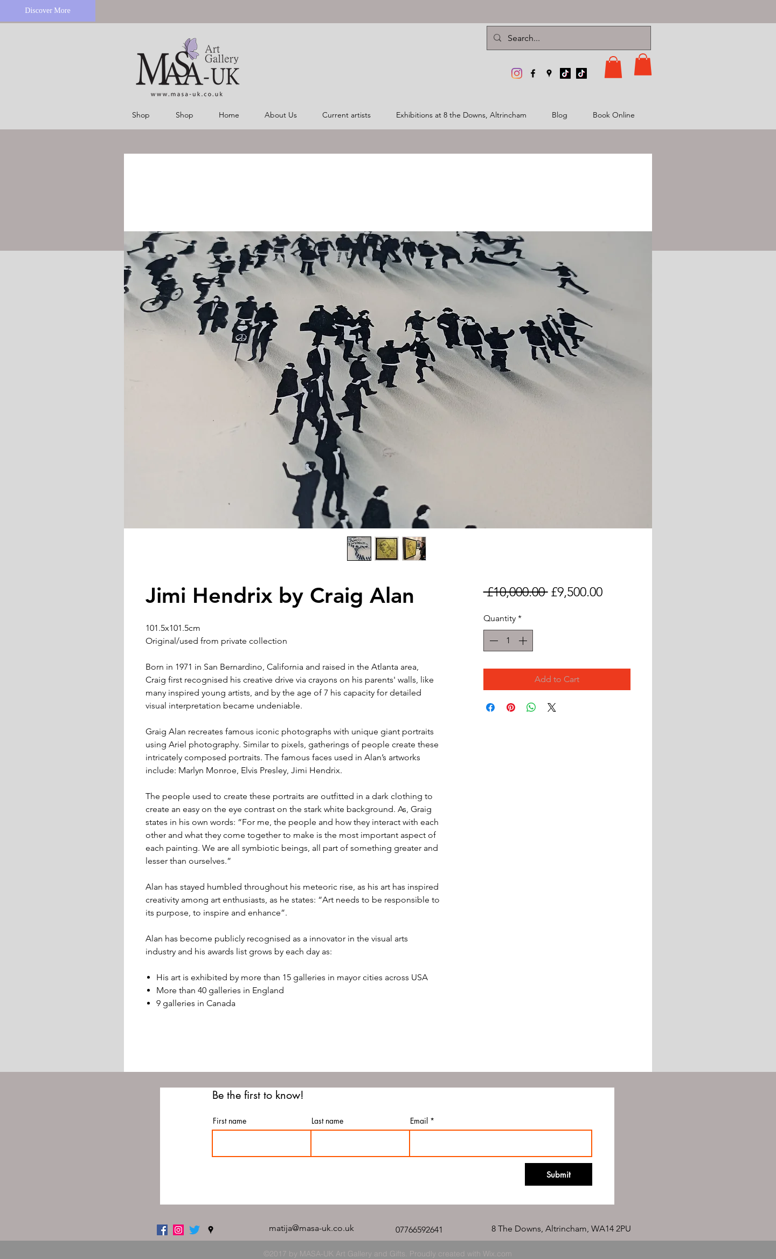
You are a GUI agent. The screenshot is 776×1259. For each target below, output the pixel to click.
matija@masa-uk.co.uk (311, 1228)
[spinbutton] (508, 640)
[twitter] (194, 1229)
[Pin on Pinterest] (510, 707)
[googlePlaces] (549, 73)
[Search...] (568, 38)
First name (229, 1121)
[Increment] (523, 640)
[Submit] (558, 1174)
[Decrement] (492, 640)
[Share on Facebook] (490, 707)
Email (419, 1121)
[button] (613, 67)
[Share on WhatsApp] (531, 707)
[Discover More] (47, 11)
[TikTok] (565, 73)
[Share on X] (551, 707)
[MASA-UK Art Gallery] (516, 73)
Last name (327, 1121)
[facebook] (533, 73)
